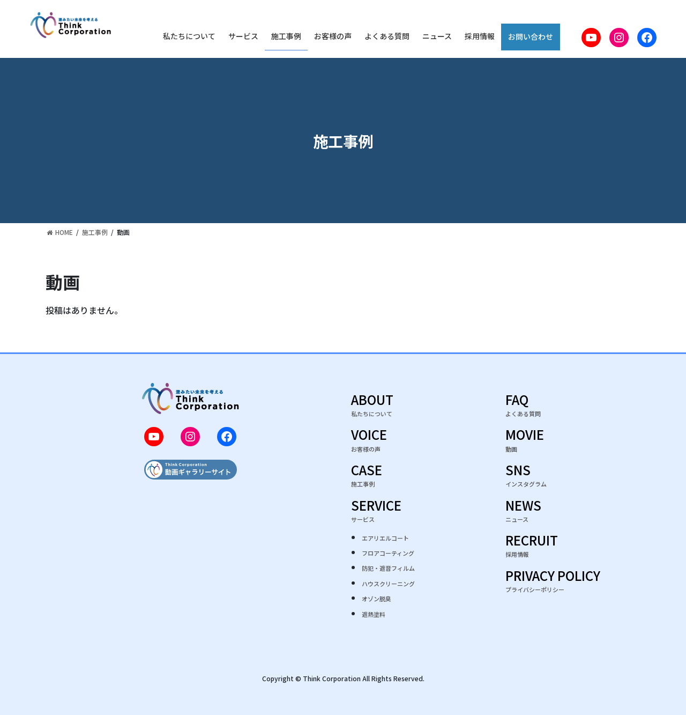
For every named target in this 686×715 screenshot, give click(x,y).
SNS (526, 477)
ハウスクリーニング (388, 583)
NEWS (523, 512)
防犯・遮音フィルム (388, 568)
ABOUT (372, 407)
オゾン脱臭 (376, 598)
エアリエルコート (385, 538)
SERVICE (394, 512)
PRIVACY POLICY (552, 583)
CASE (366, 477)
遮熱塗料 (373, 614)
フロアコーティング (388, 553)
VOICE (369, 441)
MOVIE (524, 441)
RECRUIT (531, 547)
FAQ (523, 407)
